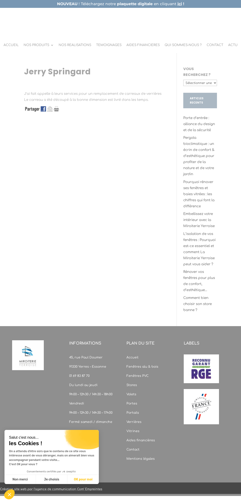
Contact (132, 449)
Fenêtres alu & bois (142, 366)
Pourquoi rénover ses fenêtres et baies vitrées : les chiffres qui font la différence (198, 194)
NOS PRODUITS (36, 45)
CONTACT (215, 45)
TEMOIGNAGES (109, 45)
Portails (132, 412)
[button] (9, 494)
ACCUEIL (11, 45)
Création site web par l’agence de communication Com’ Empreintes (51, 489)
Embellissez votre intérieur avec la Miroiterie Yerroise (199, 220)
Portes (131, 403)
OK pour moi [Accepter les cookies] (83, 479)
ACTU (233, 45)
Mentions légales (140, 458)
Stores (131, 385)
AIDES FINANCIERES (143, 45)
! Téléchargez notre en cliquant (120, 4)
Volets (131, 394)
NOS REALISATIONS (75, 45)
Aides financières (140, 440)
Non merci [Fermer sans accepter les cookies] (20, 479)
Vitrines (132, 431)
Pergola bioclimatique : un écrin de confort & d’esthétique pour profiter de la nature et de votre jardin (198, 156)
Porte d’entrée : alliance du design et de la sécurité (199, 124)
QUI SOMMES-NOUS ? (183, 45)
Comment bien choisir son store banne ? (197, 304)
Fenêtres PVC (137, 376)
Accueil (132, 357)
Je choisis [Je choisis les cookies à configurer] (51, 479)
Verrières (134, 422)
